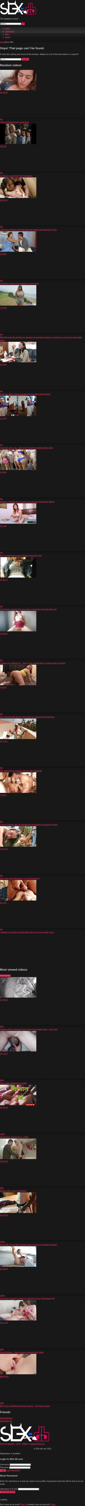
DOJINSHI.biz (6, 1421)
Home (7, 28)
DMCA (25, 1444)
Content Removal (37, 1444)
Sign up (24, 1504)
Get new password (7, 1492)
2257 (18, 1444)
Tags (7, 34)
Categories (9, 31)
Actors (7, 37)
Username (4, 1464)
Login (3, 1470)
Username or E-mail (8, 1489)
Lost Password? (13, 1470)
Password (4, 1467)
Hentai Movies (6, 1418)
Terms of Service (7, 1444)
